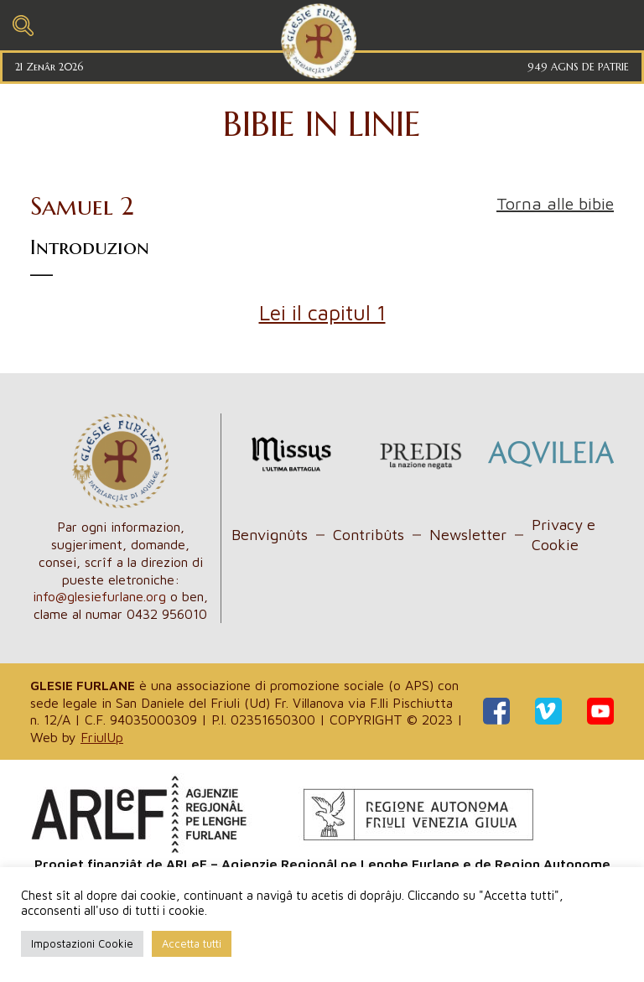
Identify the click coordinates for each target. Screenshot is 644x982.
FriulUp (101, 737)
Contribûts (368, 534)
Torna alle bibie (555, 203)
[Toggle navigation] (23, 23)
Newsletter (467, 534)
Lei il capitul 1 (322, 312)
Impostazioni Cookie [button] (82, 943)
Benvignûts (269, 534)
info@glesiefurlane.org (99, 596)
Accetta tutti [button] (191, 943)
